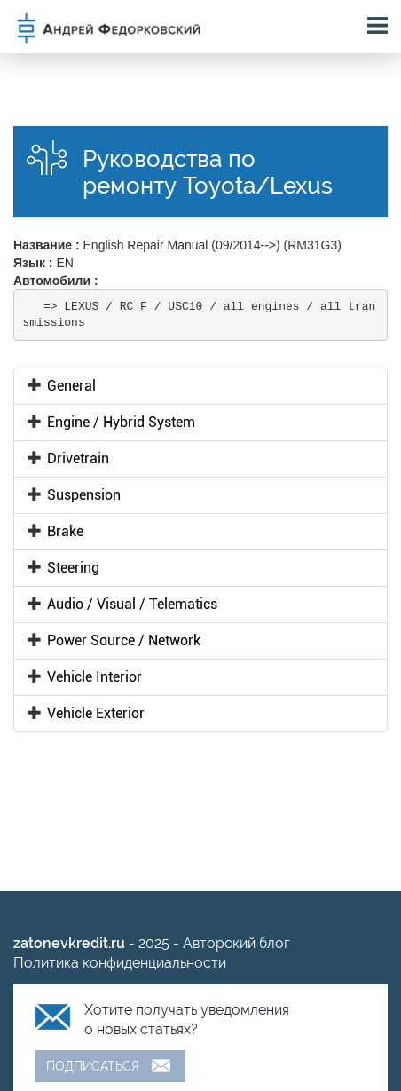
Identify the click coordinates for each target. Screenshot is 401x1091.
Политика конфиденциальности (119, 962)
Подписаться (92, 1066)
